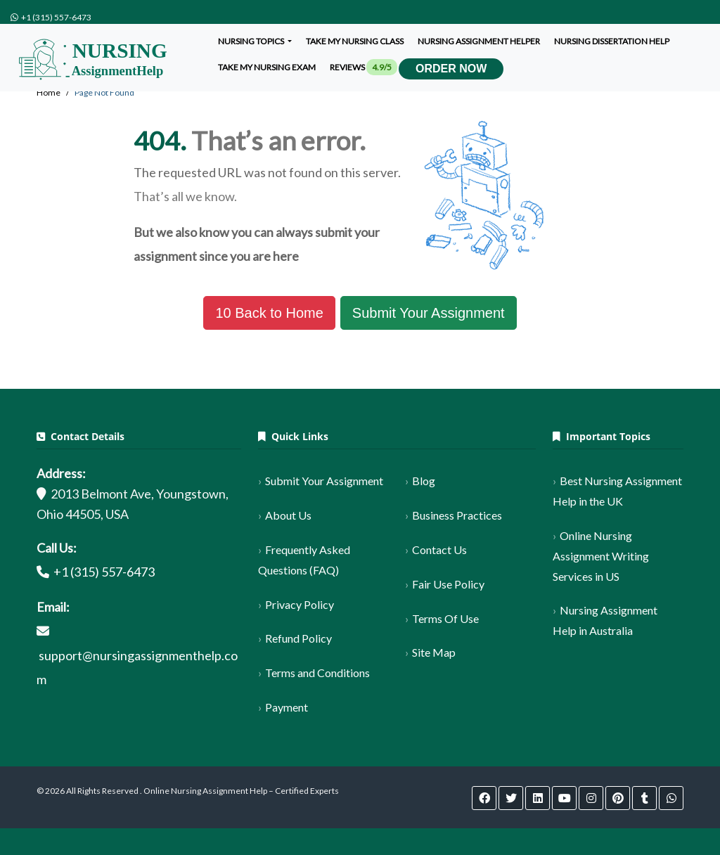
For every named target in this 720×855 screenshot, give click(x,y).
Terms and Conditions (317, 672)
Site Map (434, 652)
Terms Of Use (445, 618)
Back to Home (269, 313)
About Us (288, 515)
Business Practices (457, 515)
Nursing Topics (251, 41)
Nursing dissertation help (611, 41)
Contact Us (439, 549)
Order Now (451, 69)
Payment (286, 707)
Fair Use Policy (448, 584)
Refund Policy (298, 638)
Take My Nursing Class (355, 41)
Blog (423, 480)
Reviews (363, 67)
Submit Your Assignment (428, 313)
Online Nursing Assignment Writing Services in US (601, 556)
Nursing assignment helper (479, 41)
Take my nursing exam (267, 67)
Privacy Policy (299, 604)
